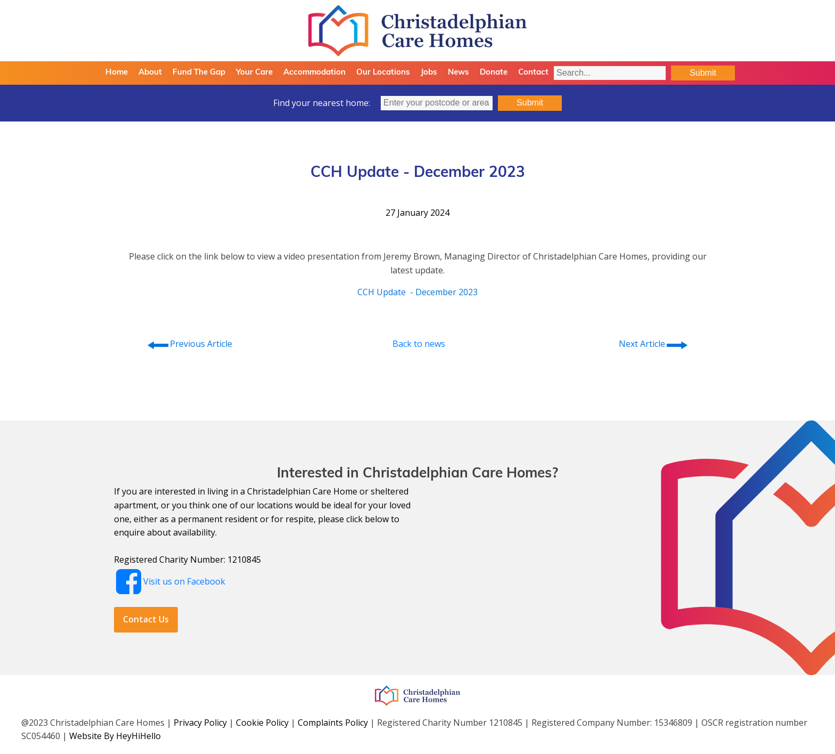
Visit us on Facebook (184, 581)
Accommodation (314, 73)
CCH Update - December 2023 (417, 292)
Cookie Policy (262, 722)
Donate (493, 73)
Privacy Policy (200, 722)
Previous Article (189, 344)
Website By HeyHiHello (115, 736)
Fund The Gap (199, 73)
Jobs (429, 73)
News (458, 73)
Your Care (254, 73)
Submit (703, 72)
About (150, 73)
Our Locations (383, 73)
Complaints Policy (333, 722)
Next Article (654, 344)
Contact (533, 73)
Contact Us (146, 619)
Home (116, 73)
